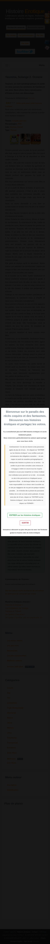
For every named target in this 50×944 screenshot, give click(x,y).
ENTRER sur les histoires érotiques (24, 515)
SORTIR (25, 523)
